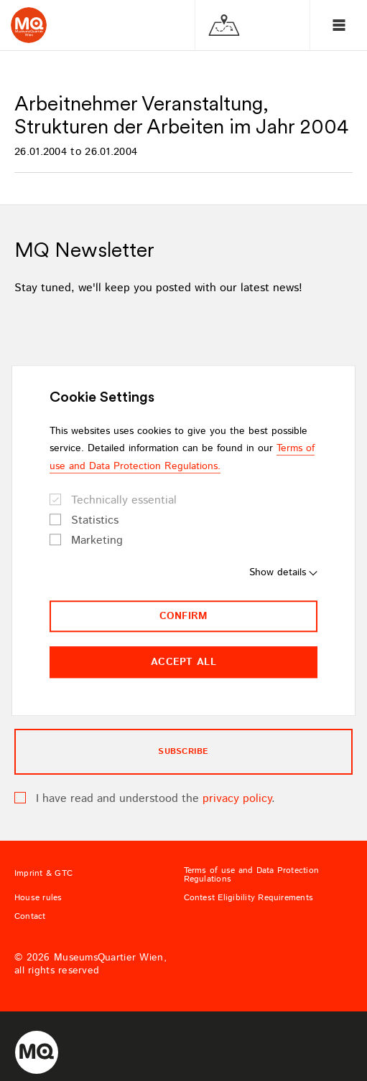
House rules (38, 898)
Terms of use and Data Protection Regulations (252, 875)
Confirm (183, 616)
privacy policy (237, 798)
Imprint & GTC (43, 873)
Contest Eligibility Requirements (249, 898)
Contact (30, 916)
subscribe (183, 751)
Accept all (183, 662)
